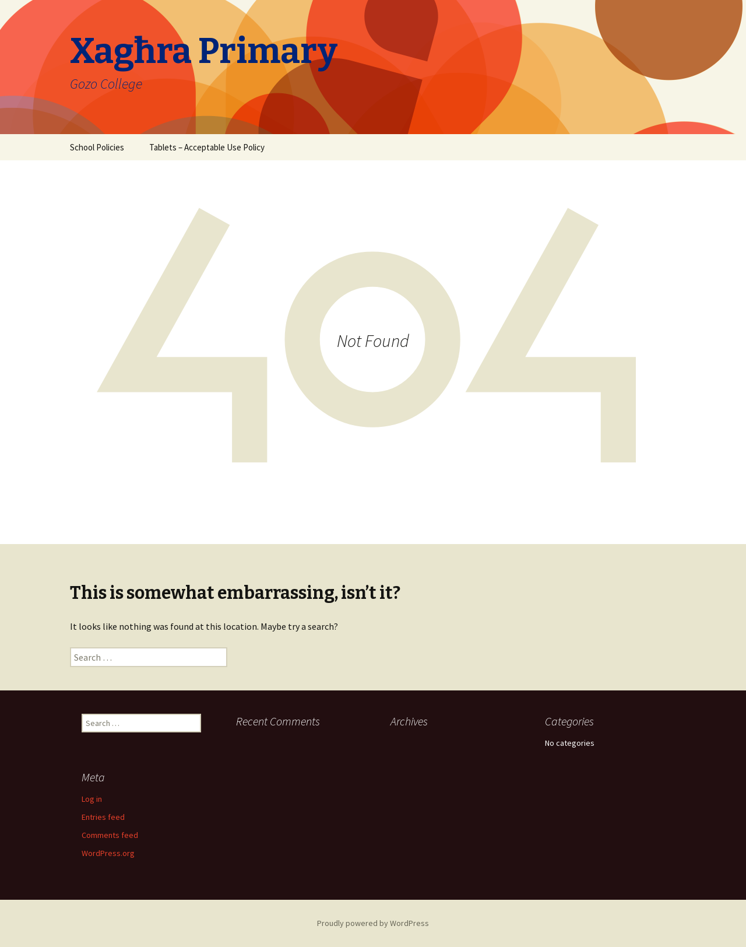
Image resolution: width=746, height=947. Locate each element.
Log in (92, 799)
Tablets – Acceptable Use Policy (207, 147)
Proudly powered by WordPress (373, 923)
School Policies (97, 147)
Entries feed (103, 817)
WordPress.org (108, 853)
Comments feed (110, 835)
